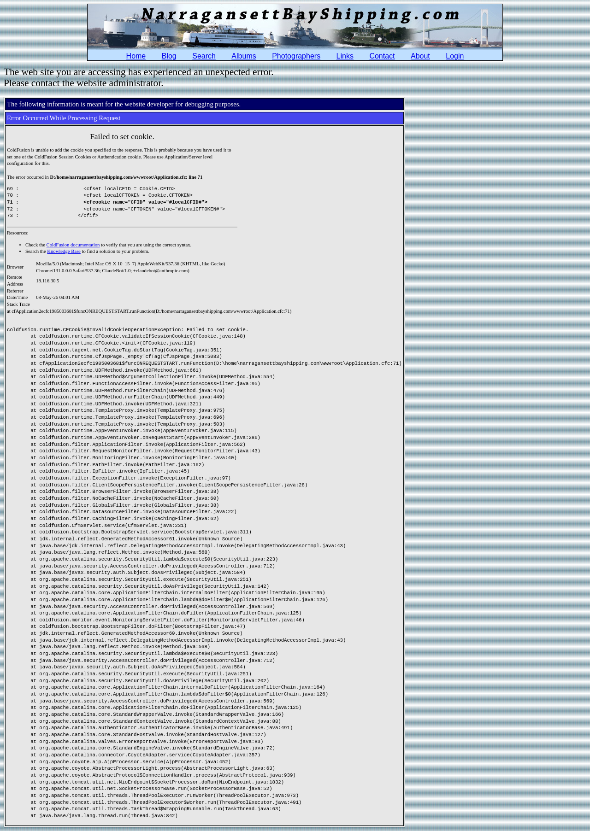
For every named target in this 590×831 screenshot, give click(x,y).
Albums (243, 56)
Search (204, 56)
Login (455, 56)
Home (136, 56)
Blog (169, 56)
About (420, 56)
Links (345, 56)
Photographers (296, 56)
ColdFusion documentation (73, 244)
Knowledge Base (64, 251)
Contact (382, 56)
